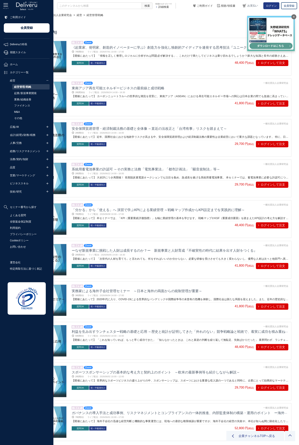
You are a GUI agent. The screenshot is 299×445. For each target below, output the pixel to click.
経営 (12, 80)
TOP (60, 15)
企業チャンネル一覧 (79, 15)
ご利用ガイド (203, 5)
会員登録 (289, 5)
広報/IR (14, 126)
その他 (18, 118)
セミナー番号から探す (20, 207)
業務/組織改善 (22, 99)
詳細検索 (162, 6)
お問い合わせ (18, 246)
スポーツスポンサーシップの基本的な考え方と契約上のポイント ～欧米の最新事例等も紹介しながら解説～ (197, 324)
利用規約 (15, 227)
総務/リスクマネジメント (25, 151)
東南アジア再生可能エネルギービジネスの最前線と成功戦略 (159, 82)
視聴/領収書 (226, 5)
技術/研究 (16, 191)
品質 (12, 167)
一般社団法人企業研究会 (110, 15)
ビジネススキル (19, 183)
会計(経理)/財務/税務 (22, 134)
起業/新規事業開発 (25, 93)
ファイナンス (22, 105)
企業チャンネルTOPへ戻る (257, 436)
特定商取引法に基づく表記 (26, 268)
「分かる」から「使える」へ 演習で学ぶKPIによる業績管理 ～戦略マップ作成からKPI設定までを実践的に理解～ (200, 186)
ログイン (271, 5)
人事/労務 (16, 142)
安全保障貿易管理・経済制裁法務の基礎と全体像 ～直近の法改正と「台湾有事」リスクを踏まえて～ (191, 116)
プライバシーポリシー (23, 234)
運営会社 (15, 262)
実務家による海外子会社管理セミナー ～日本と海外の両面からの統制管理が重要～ (178, 255)
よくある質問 (18, 215)
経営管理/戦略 (22, 86)
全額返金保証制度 (20, 221)
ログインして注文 (273, 63)
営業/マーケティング (22, 175)
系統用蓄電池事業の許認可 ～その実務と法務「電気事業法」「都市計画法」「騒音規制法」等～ (187, 151)
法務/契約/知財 (19, 159)
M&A (17, 111)
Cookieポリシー (19, 240)
